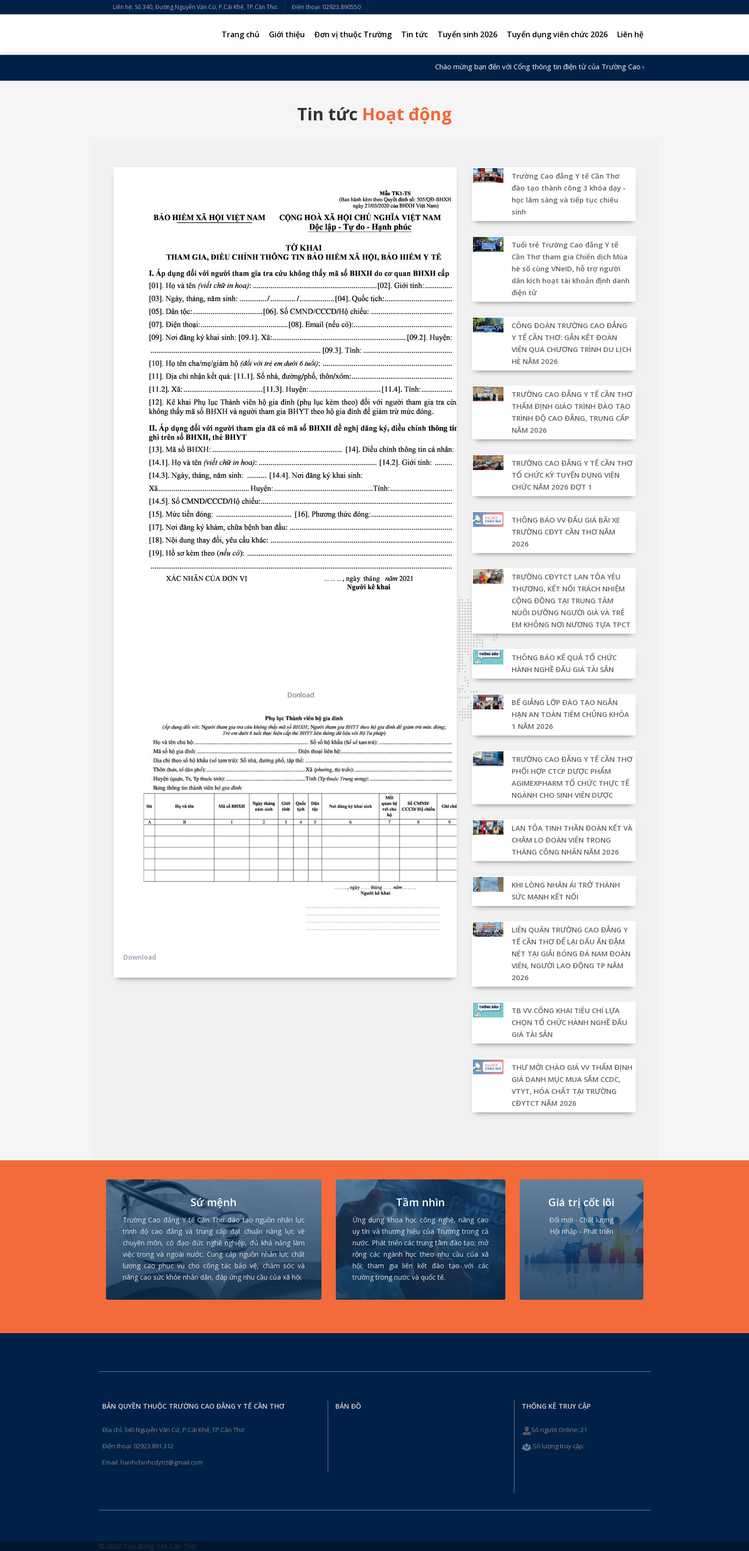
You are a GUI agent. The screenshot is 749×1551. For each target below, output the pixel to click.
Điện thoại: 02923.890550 (326, 7)
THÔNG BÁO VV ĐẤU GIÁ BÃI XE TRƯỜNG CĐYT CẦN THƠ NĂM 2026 (566, 531)
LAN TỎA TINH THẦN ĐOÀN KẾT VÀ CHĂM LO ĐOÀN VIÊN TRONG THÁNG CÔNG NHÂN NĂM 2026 (572, 839)
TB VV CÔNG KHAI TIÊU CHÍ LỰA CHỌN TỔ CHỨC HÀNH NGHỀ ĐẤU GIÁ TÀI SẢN (569, 1022)
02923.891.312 (153, 1446)
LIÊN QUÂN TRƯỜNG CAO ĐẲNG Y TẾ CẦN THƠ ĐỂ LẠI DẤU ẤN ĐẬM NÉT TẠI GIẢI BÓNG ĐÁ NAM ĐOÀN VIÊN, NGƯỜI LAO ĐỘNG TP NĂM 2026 (571, 953)
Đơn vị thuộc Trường (353, 34)
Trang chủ (240, 34)
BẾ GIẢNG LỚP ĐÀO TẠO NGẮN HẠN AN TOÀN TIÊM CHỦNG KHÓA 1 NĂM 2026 (570, 714)
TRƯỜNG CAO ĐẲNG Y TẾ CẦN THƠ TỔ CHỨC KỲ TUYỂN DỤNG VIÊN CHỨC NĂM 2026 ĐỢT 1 (572, 475)
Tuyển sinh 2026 (467, 34)
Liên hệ (630, 34)
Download (140, 957)
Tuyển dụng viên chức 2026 (557, 34)
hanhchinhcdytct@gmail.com (161, 1462)
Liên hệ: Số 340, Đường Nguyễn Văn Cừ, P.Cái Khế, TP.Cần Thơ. (195, 7)
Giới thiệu (287, 34)
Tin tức (414, 34)
